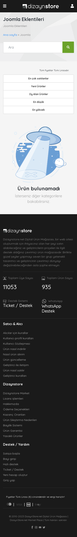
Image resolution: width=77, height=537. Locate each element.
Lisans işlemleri (13, 398)
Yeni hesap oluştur (15, 475)
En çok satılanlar (38, 78)
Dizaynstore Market (16, 393)
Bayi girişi (9, 459)
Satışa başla (11, 453)
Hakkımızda (11, 404)
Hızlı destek (10, 464)
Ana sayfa (10, 35)
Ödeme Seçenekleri (16, 409)
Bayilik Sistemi (12, 425)
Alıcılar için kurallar (15, 333)
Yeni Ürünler (38, 86)
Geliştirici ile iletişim (16, 365)
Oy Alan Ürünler (38, 94)
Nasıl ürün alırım (14, 354)
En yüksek (38, 109)
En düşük (38, 101)
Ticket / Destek (17, 305)
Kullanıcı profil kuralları (18, 338)
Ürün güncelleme (14, 359)
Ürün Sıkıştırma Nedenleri (20, 420)
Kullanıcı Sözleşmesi (16, 343)
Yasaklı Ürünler (13, 436)
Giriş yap (9, 480)
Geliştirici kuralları (14, 376)
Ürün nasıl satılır (13, 370)
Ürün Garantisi (12, 430)
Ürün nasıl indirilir (14, 349)
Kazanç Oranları (14, 414)
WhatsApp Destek (51, 308)
